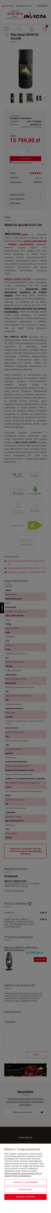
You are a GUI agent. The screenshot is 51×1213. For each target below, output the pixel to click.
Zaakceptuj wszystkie (25, 1197)
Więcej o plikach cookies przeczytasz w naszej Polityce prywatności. (23, 1174)
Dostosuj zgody (25, 1190)
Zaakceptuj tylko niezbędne (25, 1182)
